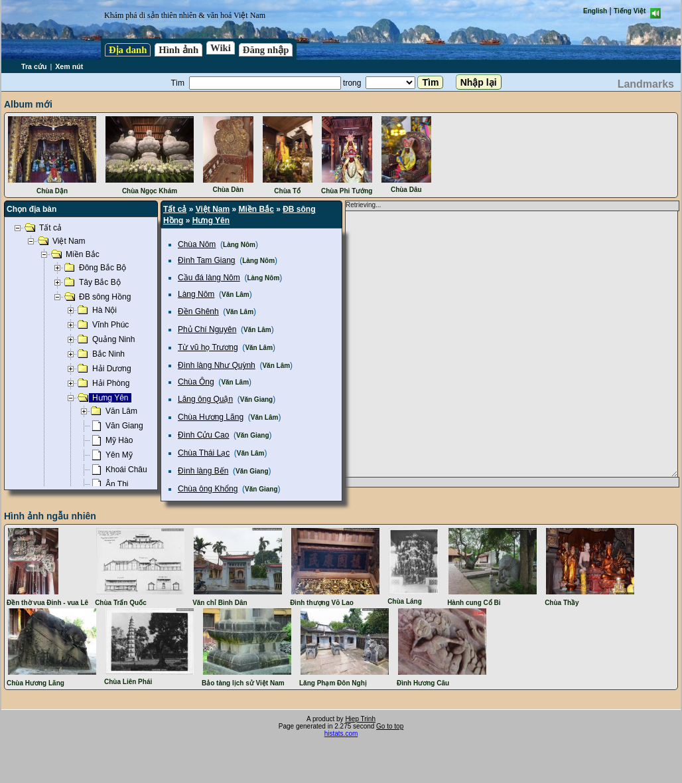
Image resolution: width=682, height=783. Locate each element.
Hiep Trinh (360, 719)
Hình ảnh (178, 49)
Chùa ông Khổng (208, 488)
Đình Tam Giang (207, 260)
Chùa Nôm (197, 244)
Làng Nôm (239, 244)
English (595, 11)
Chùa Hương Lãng (210, 417)
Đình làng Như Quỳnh (216, 365)
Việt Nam (213, 209)
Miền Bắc (256, 209)
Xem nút (69, 66)
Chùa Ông (196, 382)
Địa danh (128, 49)
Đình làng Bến (203, 471)
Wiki (220, 48)
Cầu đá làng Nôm (209, 277)
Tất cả (174, 209)
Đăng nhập (266, 49)
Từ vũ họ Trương (208, 347)
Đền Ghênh (198, 311)
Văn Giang (256, 399)
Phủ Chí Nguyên (207, 329)
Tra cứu (33, 66)
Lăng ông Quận (205, 399)
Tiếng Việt (630, 11)
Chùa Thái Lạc (204, 453)
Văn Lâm (235, 294)
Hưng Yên (211, 220)
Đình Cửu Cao (203, 435)
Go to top (389, 726)
